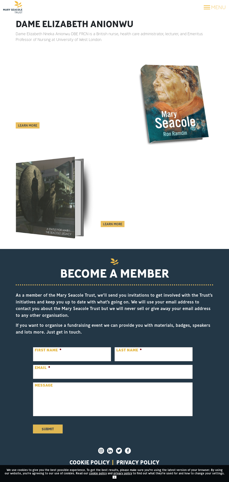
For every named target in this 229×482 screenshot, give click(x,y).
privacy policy (138, 462)
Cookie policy (89, 462)
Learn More (27, 125)
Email (42, 367)
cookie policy (98, 473)
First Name (48, 350)
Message (44, 385)
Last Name (129, 350)
